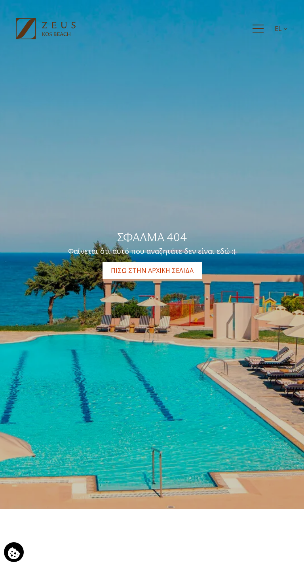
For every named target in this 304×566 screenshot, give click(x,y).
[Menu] (258, 29)
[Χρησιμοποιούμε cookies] (14, 552)
